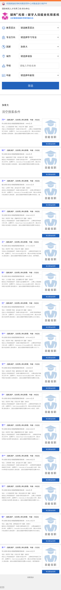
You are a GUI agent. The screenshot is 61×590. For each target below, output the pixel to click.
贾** (3, 425)
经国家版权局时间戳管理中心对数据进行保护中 (24, 3)
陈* (3, 272)
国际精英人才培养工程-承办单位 (16, 9)
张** (3, 334)
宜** (3, 364)
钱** (3, 150)
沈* (3, 303)
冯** (3, 120)
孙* (3, 395)
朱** (3, 547)
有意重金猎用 (50, 144)
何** (3, 211)
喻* (3, 517)
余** (3, 456)
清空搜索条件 (11, 112)
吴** (3, 181)
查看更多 (30, 577)
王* (3, 242)
